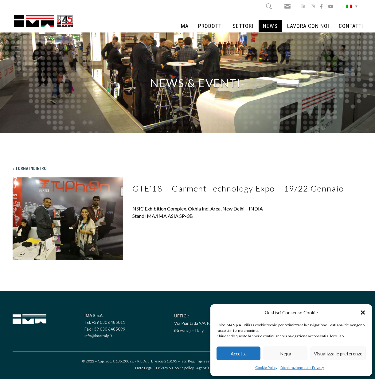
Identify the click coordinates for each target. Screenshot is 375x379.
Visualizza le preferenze (338, 353)
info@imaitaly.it (98, 335)
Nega (285, 353)
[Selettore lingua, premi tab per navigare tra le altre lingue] (352, 6)
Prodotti (210, 26)
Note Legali (144, 368)
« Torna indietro (30, 168)
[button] (363, 312)
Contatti (351, 26)
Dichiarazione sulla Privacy (302, 367)
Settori (242, 26)
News (270, 26)
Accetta (239, 353)
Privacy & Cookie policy (175, 368)
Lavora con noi (308, 26)
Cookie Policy (266, 367)
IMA (184, 26)
